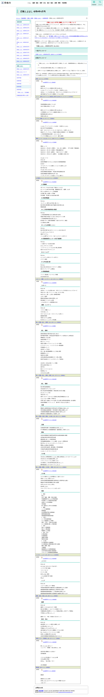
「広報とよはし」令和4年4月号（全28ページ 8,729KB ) (48, 54)
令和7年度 (19, 77)
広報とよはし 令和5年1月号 (23, 30)
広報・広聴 (30, 18)
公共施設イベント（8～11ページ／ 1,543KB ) (47, 178)
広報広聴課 (40, 690)
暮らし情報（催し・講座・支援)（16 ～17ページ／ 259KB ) (50, 375)
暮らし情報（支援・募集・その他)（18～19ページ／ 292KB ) (51, 416)
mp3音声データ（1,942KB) (49, 642)
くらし (29, 3)
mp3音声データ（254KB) (49, 82)
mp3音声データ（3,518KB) (49, 181)
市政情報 (64, 3)
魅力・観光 (50, 3)
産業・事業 (57, 3)
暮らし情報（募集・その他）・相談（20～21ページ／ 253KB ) (51, 467)
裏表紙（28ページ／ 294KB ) (43, 667)
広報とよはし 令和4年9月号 (23, 46)
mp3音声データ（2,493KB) (49, 599)
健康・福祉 (35, 3)
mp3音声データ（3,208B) (49, 326)
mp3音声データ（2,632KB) (49, 100)
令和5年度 (19, 83)
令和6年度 (19, 80)
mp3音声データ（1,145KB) (49, 122)
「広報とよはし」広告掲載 (23, 92)
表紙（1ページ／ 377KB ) (42, 78)
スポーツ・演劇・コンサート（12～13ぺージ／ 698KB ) (49, 279)
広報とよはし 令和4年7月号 (23, 52)
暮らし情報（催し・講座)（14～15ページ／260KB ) (48, 322)
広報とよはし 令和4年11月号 (23, 38)
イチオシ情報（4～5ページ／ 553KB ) (45, 118)
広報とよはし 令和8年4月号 (23, 74)
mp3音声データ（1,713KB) (49, 142)
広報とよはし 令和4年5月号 (23, 58)
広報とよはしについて (22, 72)
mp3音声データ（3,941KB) (49, 379)
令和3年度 (19, 89)
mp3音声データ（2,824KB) (49, 558)
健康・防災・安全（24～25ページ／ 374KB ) (47, 595)
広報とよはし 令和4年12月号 (23, 34)
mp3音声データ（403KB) (49, 671)
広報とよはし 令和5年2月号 (23, 27)
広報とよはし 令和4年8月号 (23, 49)
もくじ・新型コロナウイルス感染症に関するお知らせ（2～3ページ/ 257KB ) (54, 96)
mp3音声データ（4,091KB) (49, 420)
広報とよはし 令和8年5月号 (23, 69)
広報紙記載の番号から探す (23, 95)
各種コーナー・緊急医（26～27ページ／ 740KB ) (48, 638)
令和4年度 (45, 18)
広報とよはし (37, 18)
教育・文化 (43, 3)
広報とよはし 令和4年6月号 (23, 55)
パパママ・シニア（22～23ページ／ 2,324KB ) (47, 554)
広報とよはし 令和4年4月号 (23, 61)
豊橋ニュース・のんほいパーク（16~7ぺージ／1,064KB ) (50, 138)
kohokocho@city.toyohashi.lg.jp (65, 692)
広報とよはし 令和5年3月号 (23, 24)
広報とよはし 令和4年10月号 (23, 43)
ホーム (18, 18)
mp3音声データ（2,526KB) (49, 282)
